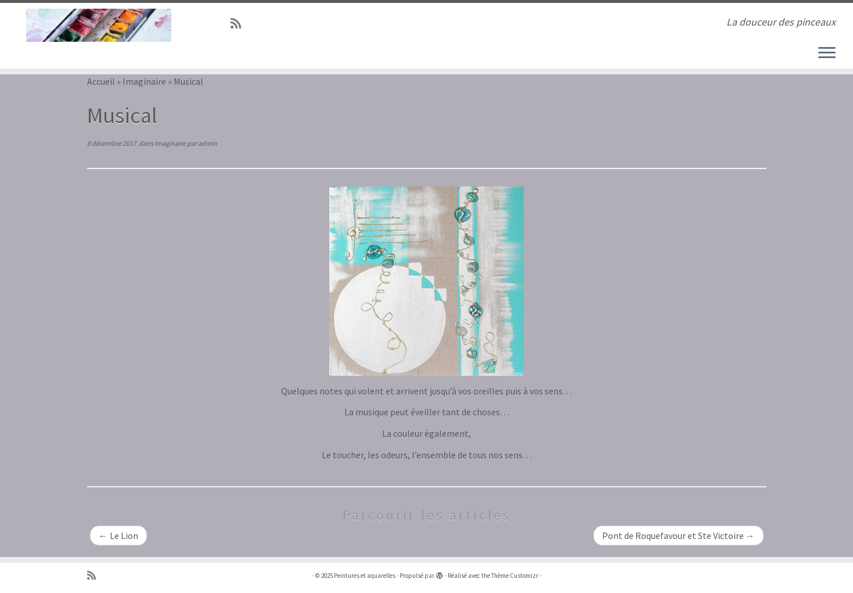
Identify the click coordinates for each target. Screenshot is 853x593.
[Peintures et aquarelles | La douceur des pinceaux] (98, 25)
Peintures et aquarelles (364, 576)
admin (207, 143)
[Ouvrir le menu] (827, 53)
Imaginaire (144, 81)
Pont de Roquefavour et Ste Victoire (678, 535)
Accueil (101, 81)
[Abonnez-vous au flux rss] (240, 23)
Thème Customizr (514, 576)
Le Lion (118, 535)
